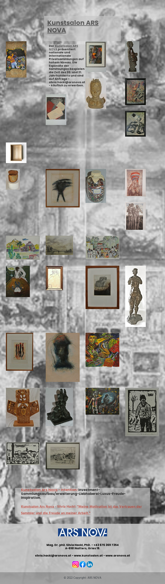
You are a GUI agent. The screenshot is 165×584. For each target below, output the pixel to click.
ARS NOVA (94, 578)
